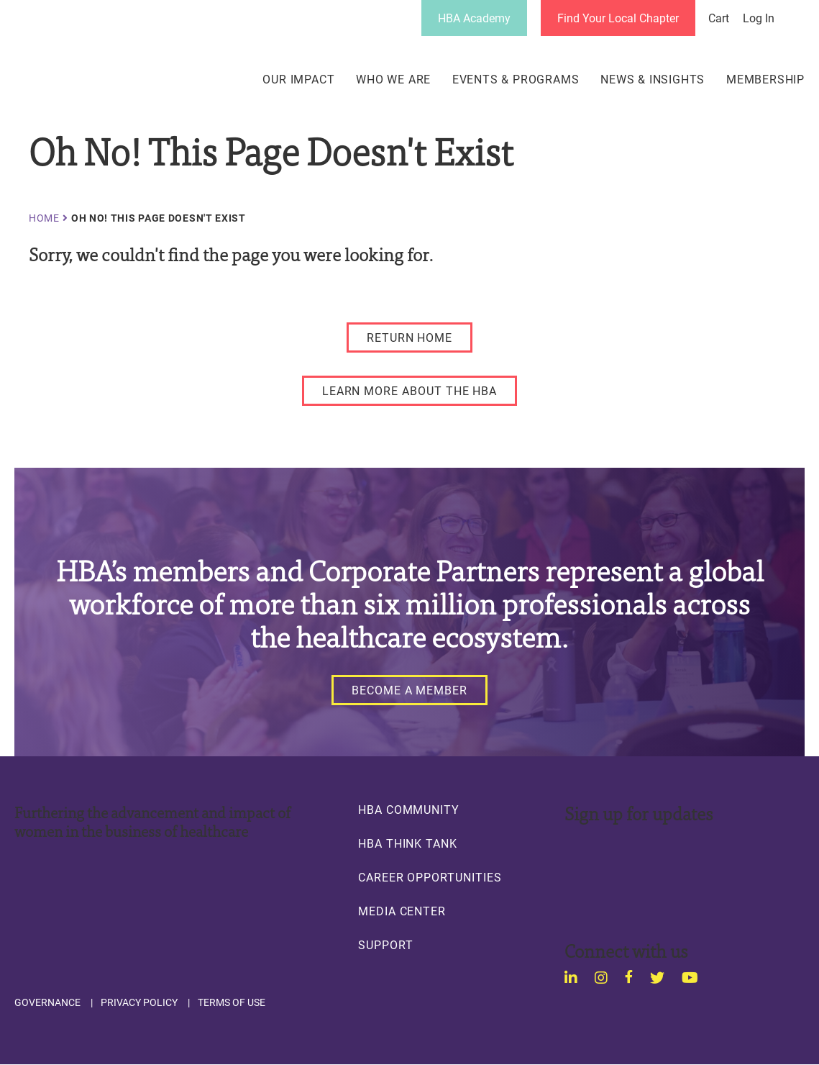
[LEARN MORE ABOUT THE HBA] (410, 391)
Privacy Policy (139, 1002)
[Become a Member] (409, 690)
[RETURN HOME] (409, 337)
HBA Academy (474, 17)
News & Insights (652, 79)
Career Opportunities (430, 877)
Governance (47, 1002)
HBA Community (408, 809)
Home (44, 218)
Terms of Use (231, 1002)
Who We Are (393, 79)
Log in (758, 18)
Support (385, 945)
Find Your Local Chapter (618, 17)
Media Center (402, 911)
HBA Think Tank (407, 843)
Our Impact (298, 79)
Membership (765, 79)
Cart (718, 18)
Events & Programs (516, 79)
